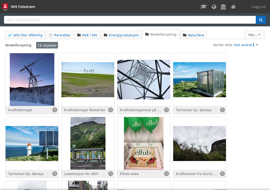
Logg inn (259, 6)
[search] (130, 20)
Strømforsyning (18, 44)
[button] (261, 20)
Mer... (252, 34)
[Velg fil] (54, 110)
